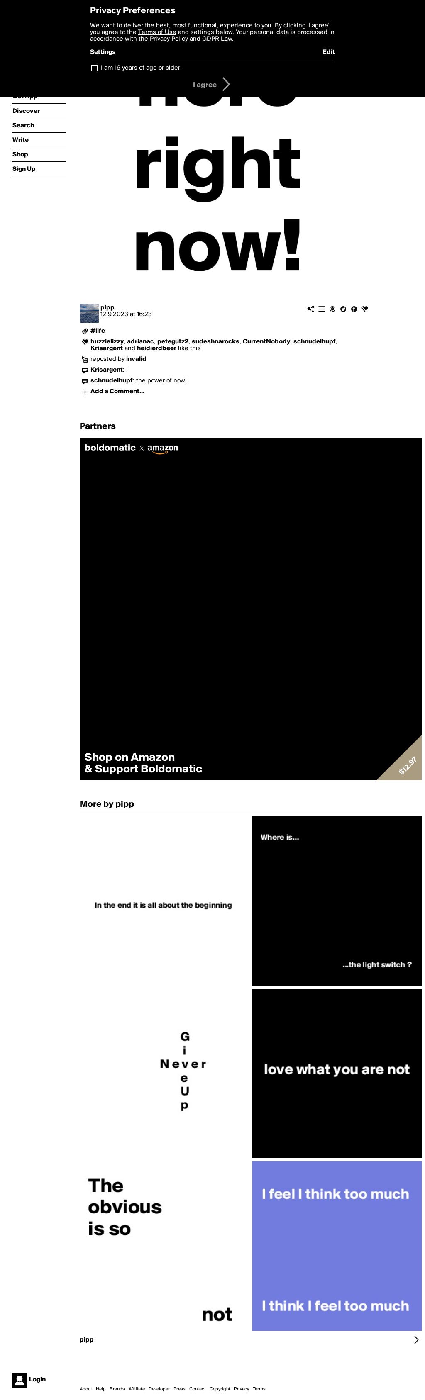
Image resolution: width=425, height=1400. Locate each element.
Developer (159, 1389)
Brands (117, 1389)
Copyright (220, 1389)
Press (179, 1389)
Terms (259, 1389)
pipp (107, 307)
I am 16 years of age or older (140, 68)
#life (97, 331)
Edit (328, 52)
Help (101, 1389)
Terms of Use (157, 32)
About (86, 1389)
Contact (197, 1389)
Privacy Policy (169, 39)
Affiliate (137, 1389)
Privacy (241, 1389)
